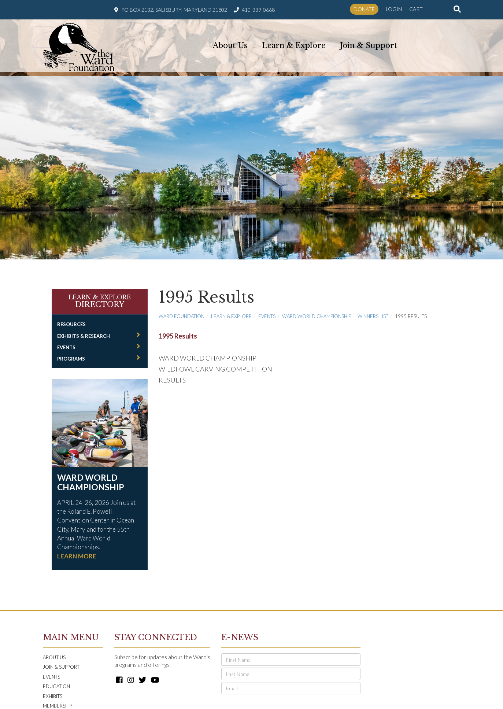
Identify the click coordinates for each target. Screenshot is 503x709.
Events (66, 341)
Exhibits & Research (83, 330)
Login (394, 9)
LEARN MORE (76, 550)
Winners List (373, 310)
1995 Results (178, 330)
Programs (71, 353)
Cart (416, 9)
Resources (71, 318)
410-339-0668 (258, 10)
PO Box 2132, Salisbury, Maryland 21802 (174, 10)
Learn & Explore (293, 44)
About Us (230, 44)
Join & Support (368, 44)
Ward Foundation (181, 310)
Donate (364, 9)
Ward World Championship (90, 476)
